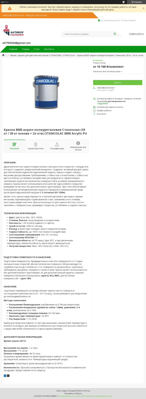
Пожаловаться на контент (70, 396)
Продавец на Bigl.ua (73, 393)
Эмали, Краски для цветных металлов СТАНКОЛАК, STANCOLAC (42, 55)
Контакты (49, 49)
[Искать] (115, 34)
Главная (13, 49)
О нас (37, 49)
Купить (117, 82)
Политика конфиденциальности (97, 396)
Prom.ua (86, 391)
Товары (25, 49)
